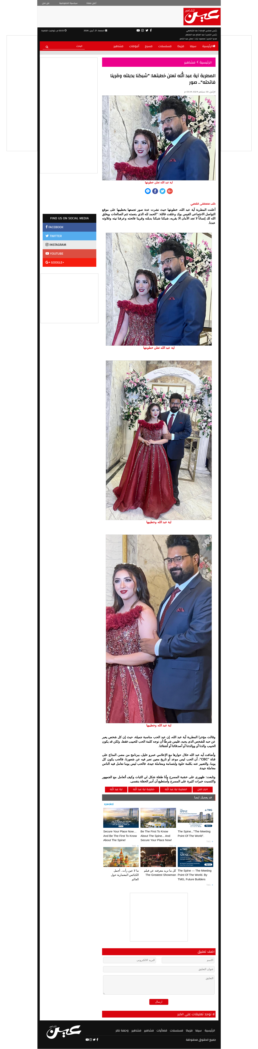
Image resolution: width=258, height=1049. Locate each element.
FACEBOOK (54, 227)
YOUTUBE (54, 253)
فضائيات (161, 1030)
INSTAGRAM (56, 244)
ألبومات (134, 46)
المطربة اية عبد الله (176, 789)
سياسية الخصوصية (68, 3)
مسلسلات (165, 46)
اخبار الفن (202, 789)
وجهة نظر (122, 1030)
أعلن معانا (91, 3)
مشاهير (118, 46)
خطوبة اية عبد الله (143, 789)
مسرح (148, 46)
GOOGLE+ (55, 262)
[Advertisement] (70, 298)
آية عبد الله (116, 789)
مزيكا (180, 46)
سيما (193, 46)
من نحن (45, 3)
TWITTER (54, 236)
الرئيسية (209, 46)
